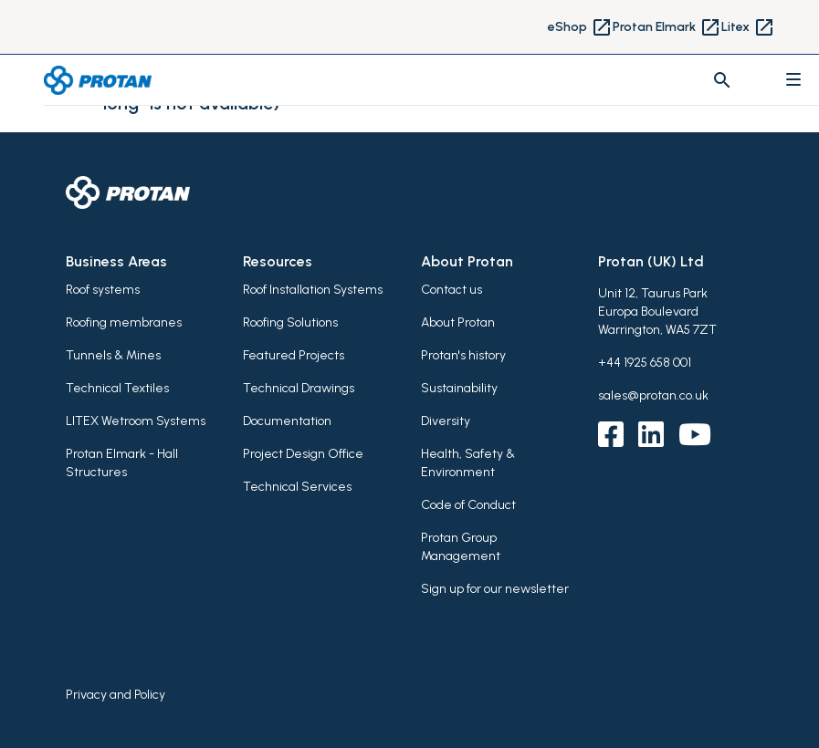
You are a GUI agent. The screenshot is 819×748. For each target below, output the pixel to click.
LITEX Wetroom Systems (135, 421)
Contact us (451, 289)
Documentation (287, 421)
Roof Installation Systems (313, 289)
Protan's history (463, 355)
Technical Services (297, 486)
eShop (580, 27)
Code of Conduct (468, 505)
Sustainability (459, 388)
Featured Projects (293, 355)
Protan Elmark (667, 27)
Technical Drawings (298, 388)
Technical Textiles (117, 388)
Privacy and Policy (115, 694)
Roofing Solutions (290, 322)
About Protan (458, 322)
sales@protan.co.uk (653, 395)
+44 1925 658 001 (644, 362)
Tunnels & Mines (113, 355)
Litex (748, 27)
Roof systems (103, 289)
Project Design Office (303, 454)
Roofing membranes (124, 322)
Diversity (445, 421)
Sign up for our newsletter (495, 589)
